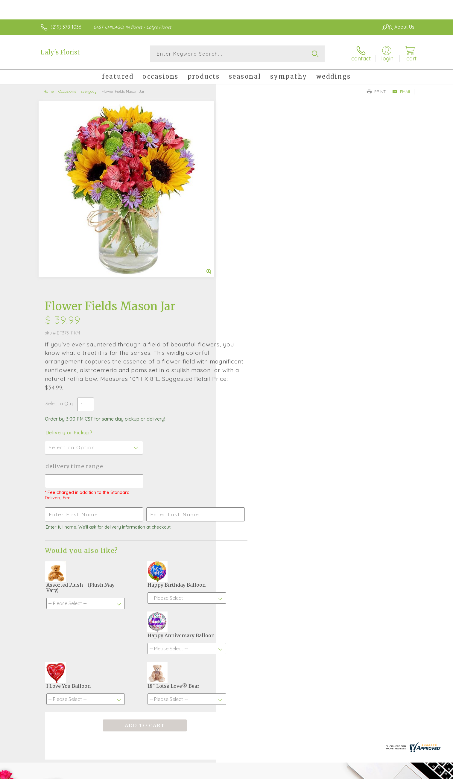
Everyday (88, 91)
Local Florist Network (361, 773)
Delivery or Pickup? (250, 233)
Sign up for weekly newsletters (301, 607)
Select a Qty (240, 204)
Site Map (398, 773)
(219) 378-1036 (66, 27)
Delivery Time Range (256, 266)
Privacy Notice (318, 773)
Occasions (67, 91)
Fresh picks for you (174, 610)
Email (401, 91)
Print (376, 91)
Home (48, 91)
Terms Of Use (283, 773)
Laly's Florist (60, 52)
